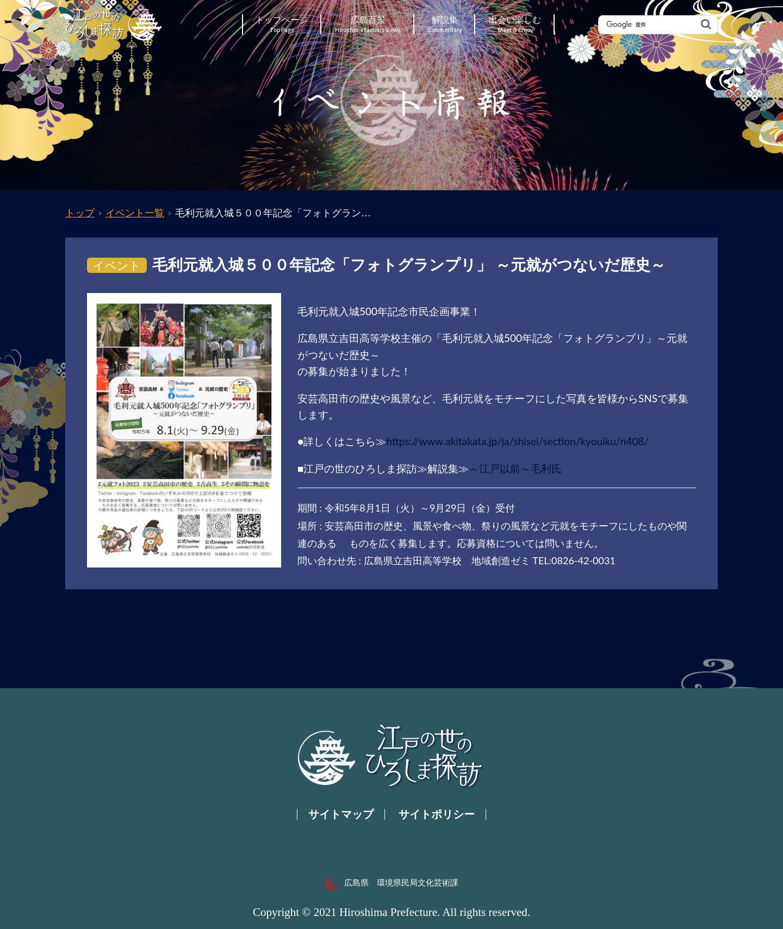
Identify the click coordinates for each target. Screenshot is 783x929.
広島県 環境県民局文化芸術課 (391, 882)
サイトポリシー (437, 814)
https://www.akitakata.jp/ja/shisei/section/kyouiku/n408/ (517, 441)
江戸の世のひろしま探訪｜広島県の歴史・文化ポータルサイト (114, 24)
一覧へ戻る (136, 649)
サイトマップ (341, 814)
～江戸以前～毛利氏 (515, 468)
